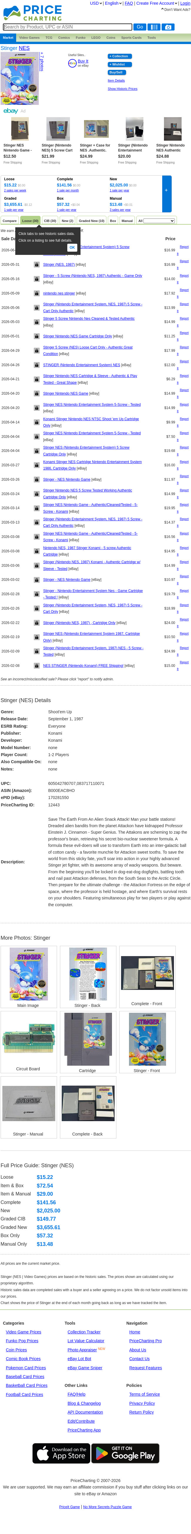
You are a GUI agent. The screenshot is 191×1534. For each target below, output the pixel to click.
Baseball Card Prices (25, 1376)
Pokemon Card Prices (26, 1367)
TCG (49, 37)
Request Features (145, 1367)
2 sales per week (15, 190)
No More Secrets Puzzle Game (107, 1507)
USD (94, 3)
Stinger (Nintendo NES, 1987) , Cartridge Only (79, 623)
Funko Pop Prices (22, 1340)
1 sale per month (68, 190)
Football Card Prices (24, 1394)
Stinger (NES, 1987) (59, 265)
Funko (81, 37)
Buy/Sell (116, 72)
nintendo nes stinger (59, 293)
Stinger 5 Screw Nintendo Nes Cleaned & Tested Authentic (89, 319)
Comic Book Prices (23, 1358)
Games (29, 37)
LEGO (95, 37)
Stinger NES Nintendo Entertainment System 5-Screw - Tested (92, 405)
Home (134, 1332)
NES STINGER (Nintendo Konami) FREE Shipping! (83, 666)
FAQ (129, 3)
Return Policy (141, 1412)
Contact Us (139, 1358)
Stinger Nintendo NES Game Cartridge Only (77, 336)
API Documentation (85, 1412)
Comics (64, 37)
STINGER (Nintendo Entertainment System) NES (81, 365)
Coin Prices (16, 1350)
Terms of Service (144, 1394)
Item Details (116, 80)
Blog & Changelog (84, 1403)
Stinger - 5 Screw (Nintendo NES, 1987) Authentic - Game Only (92, 276)
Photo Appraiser (82, 1350)
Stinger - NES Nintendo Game (67, 479)
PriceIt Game (69, 1507)
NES (24, 48)
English (111, 3)
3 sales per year (120, 209)
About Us (137, 1350)
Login (185, 3)
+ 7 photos (42, 61)
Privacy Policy (142, 1403)
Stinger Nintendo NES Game (65, 393)
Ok (72, 247)
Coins (110, 37)
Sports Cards (131, 37)
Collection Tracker (84, 1332)
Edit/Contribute (81, 1421)
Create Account (155, 3)
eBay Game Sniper (85, 1367)
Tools (152, 37)
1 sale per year (119, 190)
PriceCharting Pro (145, 1340)
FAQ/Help (77, 1394)
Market (8, 37)
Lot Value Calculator (86, 1340)
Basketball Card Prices (27, 1385)
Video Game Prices (23, 1332)
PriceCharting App (84, 1430)
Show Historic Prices (123, 88)
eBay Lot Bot (79, 1358)
